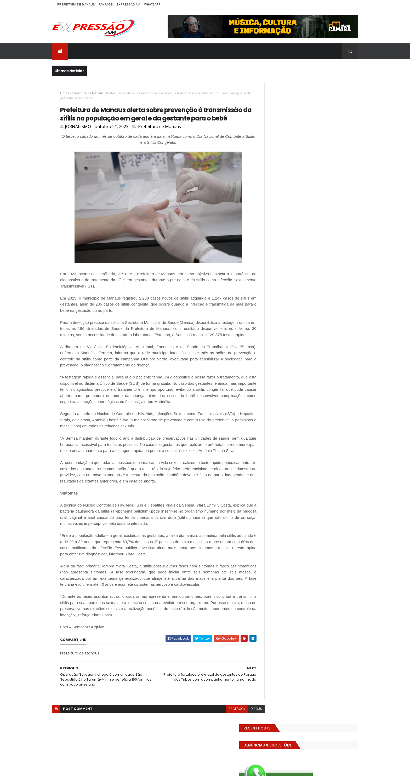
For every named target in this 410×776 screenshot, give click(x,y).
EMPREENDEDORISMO (310, 235)
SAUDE (332, 299)
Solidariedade (308, 309)
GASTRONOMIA (328, 254)
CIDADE (316, 208)
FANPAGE (106, 4)
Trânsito (332, 318)
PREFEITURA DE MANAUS (76, 4)
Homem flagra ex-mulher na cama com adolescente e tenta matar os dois (322, 442)
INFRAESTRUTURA (279, 272)
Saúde (348, 299)
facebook (225, 736)
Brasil (345, 199)
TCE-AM (332, 309)
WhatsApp (152, 4)
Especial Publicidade (314, 245)
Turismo (272, 327)
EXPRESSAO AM (128, 4)
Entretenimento (279, 245)
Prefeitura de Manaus (88, 93)
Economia (274, 226)
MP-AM (300, 281)
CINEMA (334, 208)
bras (331, 199)
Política (309, 290)
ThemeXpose (120, 769)
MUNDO (319, 281)
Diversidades (343, 217)
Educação (296, 226)
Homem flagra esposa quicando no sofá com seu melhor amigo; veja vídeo (321, 354)
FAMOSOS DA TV (278, 254)
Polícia (271, 290)
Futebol (304, 254)
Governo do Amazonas (284, 263)
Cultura (272, 217)
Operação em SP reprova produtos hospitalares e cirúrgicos (318, 415)
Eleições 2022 (321, 226)
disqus (244, 736)
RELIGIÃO (313, 299)
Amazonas (292, 199)
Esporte (343, 245)
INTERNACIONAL (310, 272)
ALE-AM (271, 199)
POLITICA (289, 290)
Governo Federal (322, 263)
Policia (336, 281)
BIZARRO (314, 199)
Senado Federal (278, 309)
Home (64, 93)
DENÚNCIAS (293, 217)
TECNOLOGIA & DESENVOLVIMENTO (292, 318)
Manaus (335, 272)
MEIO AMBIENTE (277, 281)
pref (324, 290)
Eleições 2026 (276, 235)
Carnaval (273, 208)
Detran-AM (317, 217)
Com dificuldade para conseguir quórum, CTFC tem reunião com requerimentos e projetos (316, 384)
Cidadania (295, 208)
